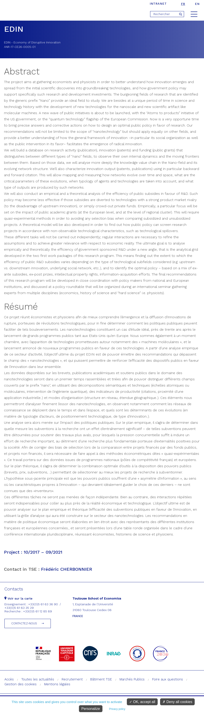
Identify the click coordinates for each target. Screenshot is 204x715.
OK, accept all (142, 702)
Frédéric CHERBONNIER (66, 569)
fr (183, 4)
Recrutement (72, 679)
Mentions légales (57, 684)
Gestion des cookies (20, 684)
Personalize (90, 709)
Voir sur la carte (18, 598)
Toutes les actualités (37, 679)
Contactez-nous (24, 623)
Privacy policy (117, 709)
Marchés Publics (132, 679)
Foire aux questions (167, 679)
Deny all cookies (177, 702)
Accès (9, 679)
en (197, 4)
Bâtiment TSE (101, 679)
